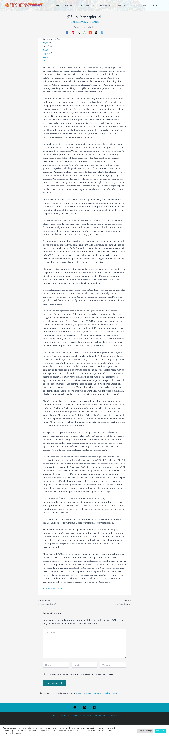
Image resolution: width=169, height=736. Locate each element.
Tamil (45, 56)
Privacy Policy (99, 715)
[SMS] (96, 32)
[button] (83, 5)
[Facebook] (67, 32)
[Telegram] (102, 32)
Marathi (47, 60)
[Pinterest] (73, 32)
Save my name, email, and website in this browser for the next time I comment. (81, 674)
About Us (111, 715)
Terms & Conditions (82, 715)
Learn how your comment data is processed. (100, 693)
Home (56, 715)
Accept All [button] (160, 731)
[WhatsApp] (84, 32)
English (46, 42)
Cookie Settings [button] (145, 731)
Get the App (66, 715)
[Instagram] (84, 707)
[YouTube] (74, 707)
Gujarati (47, 53)
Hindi (45, 49)
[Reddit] (90, 32)
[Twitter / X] (78, 32)
